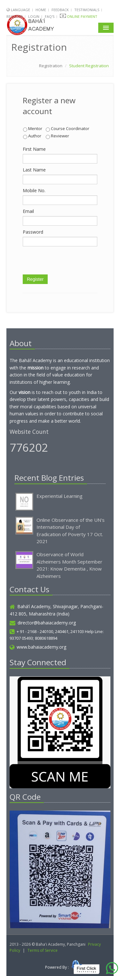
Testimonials (86, 9)
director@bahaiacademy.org (43, 623)
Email (28, 211)
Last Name (34, 170)
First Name (34, 149)
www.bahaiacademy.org (38, 647)
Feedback (60, 9)
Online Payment (82, 16)
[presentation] (71, 262)
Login (33, 16)
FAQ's (49, 16)
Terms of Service (43, 950)
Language (21, 9)
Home (41, 9)
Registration (50, 66)
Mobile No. (34, 190)
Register (14, 16)
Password (33, 232)
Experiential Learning (59, 496)
